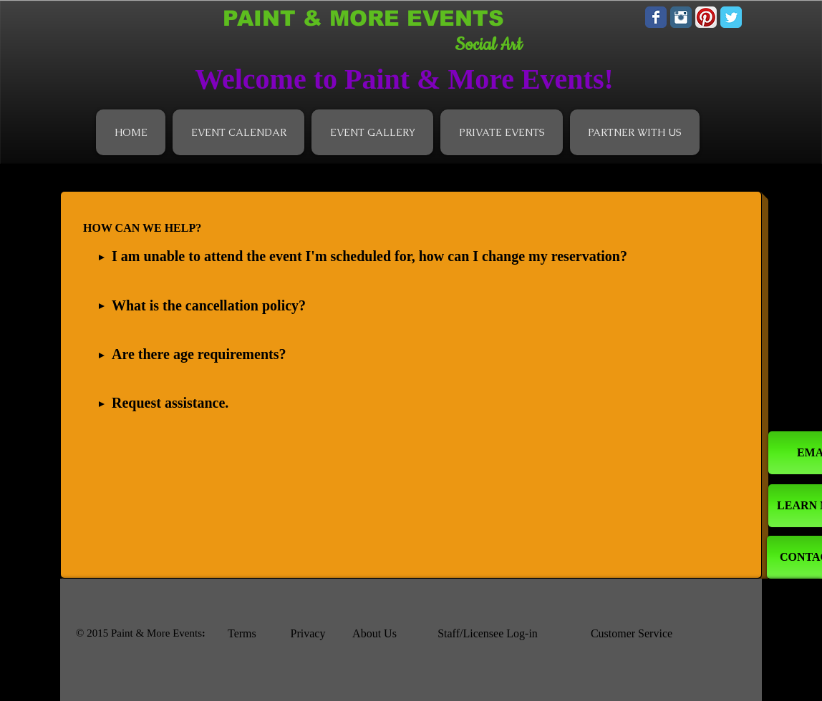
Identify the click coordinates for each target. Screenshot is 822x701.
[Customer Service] (631, 634)
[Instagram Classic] (681, 17)
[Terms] (253, 634)
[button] (238, 132)
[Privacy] (308, 634)
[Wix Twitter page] (731, 17)
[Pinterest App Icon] (706, 17)
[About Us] (374, 634)
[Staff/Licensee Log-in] (487, 634)
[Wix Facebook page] (656, 17)
